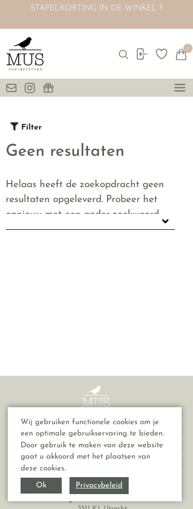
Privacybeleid (99, 485)
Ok (41, 485)
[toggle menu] (180, 88)
